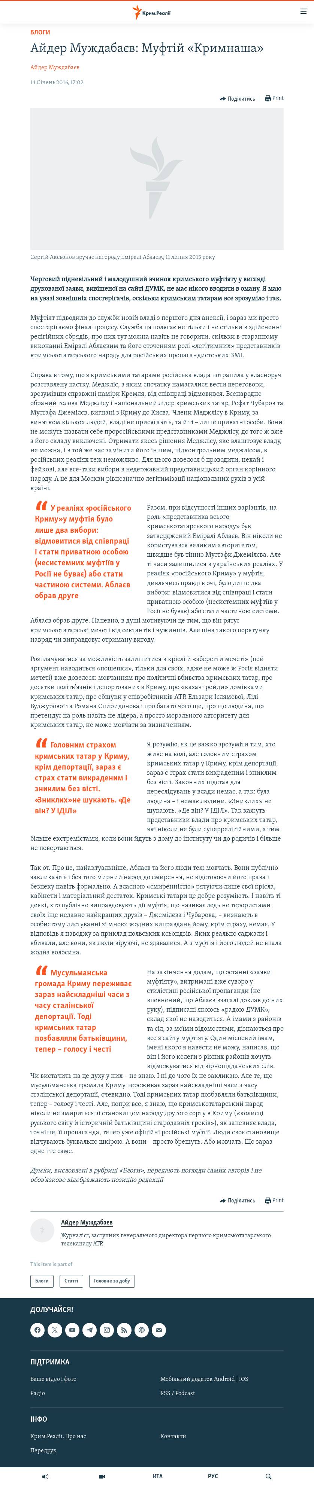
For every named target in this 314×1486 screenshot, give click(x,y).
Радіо (37, 1394)
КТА (158, 1477)
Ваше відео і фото (53, 1379)
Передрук (43, 1451)
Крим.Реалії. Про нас (58, 1437)
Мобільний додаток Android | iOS (204, 1379)
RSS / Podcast (177, 1394)
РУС (213, 1477)
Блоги (40, 32)
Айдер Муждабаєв (54, 68)
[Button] (237, 99)
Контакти (173, 1437)
